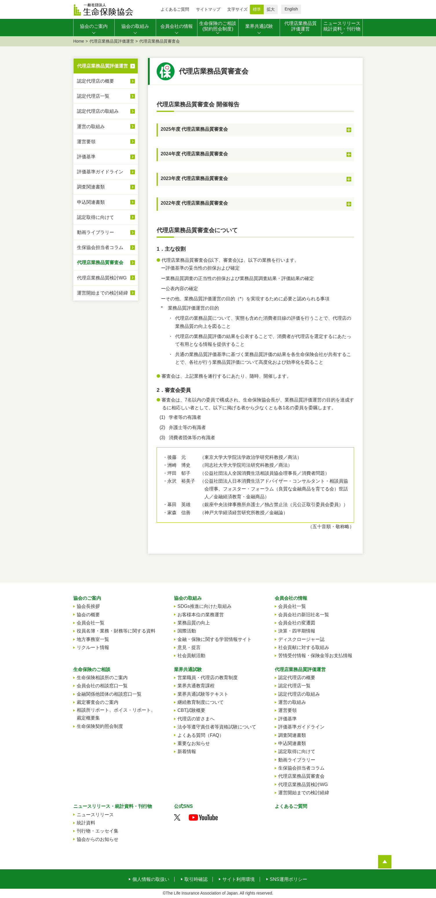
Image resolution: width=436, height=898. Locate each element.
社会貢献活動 (191, 655)
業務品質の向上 (193, 622)
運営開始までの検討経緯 (102, 292)
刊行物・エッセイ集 (97, 830)
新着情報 (186, 751)
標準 (257, 9)
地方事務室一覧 (93, 639)
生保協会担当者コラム (100, 247)
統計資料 (86, 822)
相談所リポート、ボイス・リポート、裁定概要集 (116, 714)
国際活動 (186, 630)
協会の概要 (88, 614)
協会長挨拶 (88, 606)
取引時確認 (196, 879)
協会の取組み (188, 598)
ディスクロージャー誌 (301, 639)
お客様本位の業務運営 (200, 614)
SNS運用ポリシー (288, 879)
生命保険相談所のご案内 (102, 677)
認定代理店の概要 (95, 81)
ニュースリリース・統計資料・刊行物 (112, 806)
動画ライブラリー (95, 232)
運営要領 (86, 141)
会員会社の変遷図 (296, 622)
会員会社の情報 (291, 598)
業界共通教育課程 (196, 685)
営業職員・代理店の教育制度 (207, 677)
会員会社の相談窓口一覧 (102, 685)
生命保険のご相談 (91, 669)
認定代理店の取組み (98, 111)
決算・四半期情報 (296, 630)
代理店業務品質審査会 (100, 262)
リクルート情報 (93, 647)
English (291, 9)
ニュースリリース (95, 814)
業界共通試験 (188, 669)
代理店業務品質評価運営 (111, 41)
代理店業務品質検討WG (102, 277)
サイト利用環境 (238, 879)
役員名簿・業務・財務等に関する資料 (116, 630)
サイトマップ (208, 9)
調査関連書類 (91, 186)
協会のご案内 (87, 598)
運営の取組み (91, 126)
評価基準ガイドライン (100, 171)
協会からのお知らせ (97, 839)
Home (78, 41)
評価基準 (86, 156)
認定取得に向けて (95, 217)
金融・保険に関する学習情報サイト (214, 639)
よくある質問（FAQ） (200, 735)
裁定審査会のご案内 (97, 702)
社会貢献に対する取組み (303, 647)
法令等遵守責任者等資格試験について (216, 726)
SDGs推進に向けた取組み (204, 606)
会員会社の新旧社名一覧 (303, 614)
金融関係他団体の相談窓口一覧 (109, 694)
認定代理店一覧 (93, 96)
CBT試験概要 (191, 710)
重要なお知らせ (193, 743)
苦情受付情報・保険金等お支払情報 (315, 655)
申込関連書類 (91, 202)
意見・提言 (189, 647)
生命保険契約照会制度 (100, 726)
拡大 (271, 9)
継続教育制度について (200, 702)
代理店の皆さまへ (196, 718)
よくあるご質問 (175, 9)
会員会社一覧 (91, 622)
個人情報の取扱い (150, 879)
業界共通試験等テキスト (202, 694)
